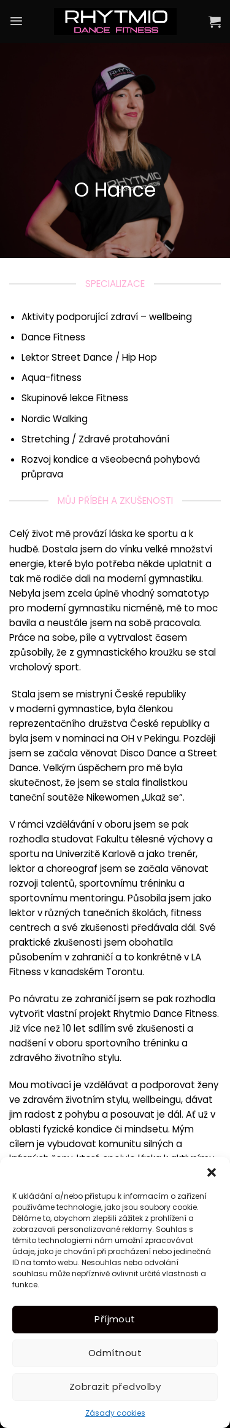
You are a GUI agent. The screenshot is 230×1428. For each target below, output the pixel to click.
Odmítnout (115, 1352)
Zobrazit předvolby (115, 1386)
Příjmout (115, 1318)
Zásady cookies (115, 1413)
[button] (211, 1172)
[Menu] (16, 21)
